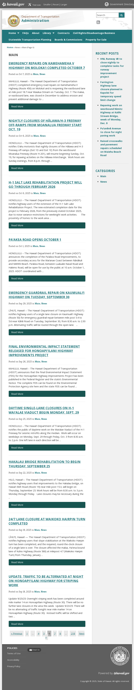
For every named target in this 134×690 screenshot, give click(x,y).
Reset (56, 4)
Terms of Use (14, 653)
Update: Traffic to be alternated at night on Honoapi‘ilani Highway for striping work (46, 580)
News (42, 74)
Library (47, 33)
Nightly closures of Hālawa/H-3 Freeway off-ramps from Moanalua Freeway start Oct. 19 (45, 125)
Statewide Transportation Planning (30, 39)
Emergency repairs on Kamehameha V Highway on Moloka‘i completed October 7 (47, 65)
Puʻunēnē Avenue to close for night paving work (111, 132)
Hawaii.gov (13, 4)
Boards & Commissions (68, 39)
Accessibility (13, 659)
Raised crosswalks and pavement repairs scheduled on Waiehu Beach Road (111, 148)
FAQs (25, 33)
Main (35, 74)
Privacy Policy (13, 666)
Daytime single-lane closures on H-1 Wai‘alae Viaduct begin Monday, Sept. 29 (44, 410)
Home (12, 33)
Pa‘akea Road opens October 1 (35, 239)
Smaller (47, 4)
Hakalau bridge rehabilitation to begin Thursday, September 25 (45, 464)
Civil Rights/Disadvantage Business (94, 33)
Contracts (64, 33)
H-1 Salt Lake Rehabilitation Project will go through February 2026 (45, 184)
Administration (35, 20)
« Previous (16, 633)
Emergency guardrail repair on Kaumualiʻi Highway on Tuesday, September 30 (46, 295)
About (35, 33)
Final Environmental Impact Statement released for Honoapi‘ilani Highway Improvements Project (44, 350)
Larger (64, 4)
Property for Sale (96, 39)
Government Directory (122, 4)
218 (73, 633)
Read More (24, 107)
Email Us (36, 650)
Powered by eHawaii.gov (114, 674)
